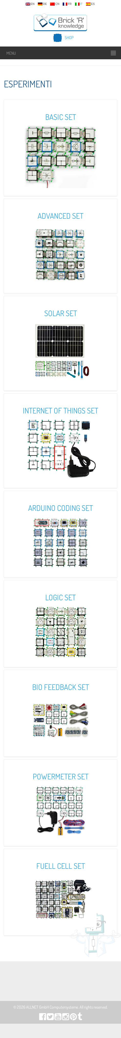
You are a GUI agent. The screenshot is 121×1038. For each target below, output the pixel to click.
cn (54, 4)
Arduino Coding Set (60, 508)
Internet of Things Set (60, 410)
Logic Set (60, 597)
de (42, 4)
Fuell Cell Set (60, 866)
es (90, 4)
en (30, 4)
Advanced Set (60, 216)
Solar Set (60, 313)
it (79, 4)
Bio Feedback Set (60, 687)
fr (67, 4)
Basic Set (60, 117)
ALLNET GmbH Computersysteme (52, 1007)
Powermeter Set (61, 776)
